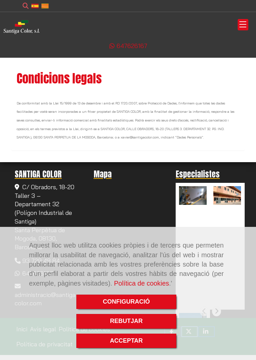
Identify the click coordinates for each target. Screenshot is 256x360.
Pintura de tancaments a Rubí (192, 216)
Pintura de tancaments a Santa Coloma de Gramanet (226, 222)
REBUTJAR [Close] (126, 321)
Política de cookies (141, 283)
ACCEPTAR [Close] (126, 340)
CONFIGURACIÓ (126, 301)
